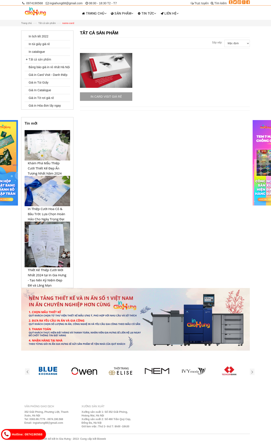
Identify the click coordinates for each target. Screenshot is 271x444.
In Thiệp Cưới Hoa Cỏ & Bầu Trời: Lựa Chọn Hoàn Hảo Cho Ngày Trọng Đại (46, 214)
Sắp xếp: (217, 42)
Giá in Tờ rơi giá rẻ (41, 98)
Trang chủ (26, 23)
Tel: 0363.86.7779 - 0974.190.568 (43, 419)
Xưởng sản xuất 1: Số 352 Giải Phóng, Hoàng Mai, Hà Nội (105, 413)
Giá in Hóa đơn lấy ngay (45, 105)
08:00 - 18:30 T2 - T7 (101, 3)
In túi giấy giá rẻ (39, 44)
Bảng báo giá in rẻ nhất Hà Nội (49, 67)
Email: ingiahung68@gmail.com (43, 422)
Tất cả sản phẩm (47, 23)
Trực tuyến (200, 3)
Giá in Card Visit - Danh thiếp (48, 74)
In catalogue (37, 51)
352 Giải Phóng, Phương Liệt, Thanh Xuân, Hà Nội (46, 413)
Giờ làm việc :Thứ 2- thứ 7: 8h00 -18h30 (105, 426)
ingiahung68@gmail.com (64, 3)
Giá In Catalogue (40, 90)
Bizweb (101, 438)
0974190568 (32, 3)
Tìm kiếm (219, 3)
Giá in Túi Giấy (39, 82)
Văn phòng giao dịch (39, 406)
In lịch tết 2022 (38, 36)
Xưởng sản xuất (93, 406)
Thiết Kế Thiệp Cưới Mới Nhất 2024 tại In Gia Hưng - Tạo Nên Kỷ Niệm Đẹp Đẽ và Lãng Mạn (47, 277)
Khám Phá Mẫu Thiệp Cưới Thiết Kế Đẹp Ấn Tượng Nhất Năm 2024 (45, 168)
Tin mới (31, 123)
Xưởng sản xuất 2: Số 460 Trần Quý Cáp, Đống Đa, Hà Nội (106, 421)
